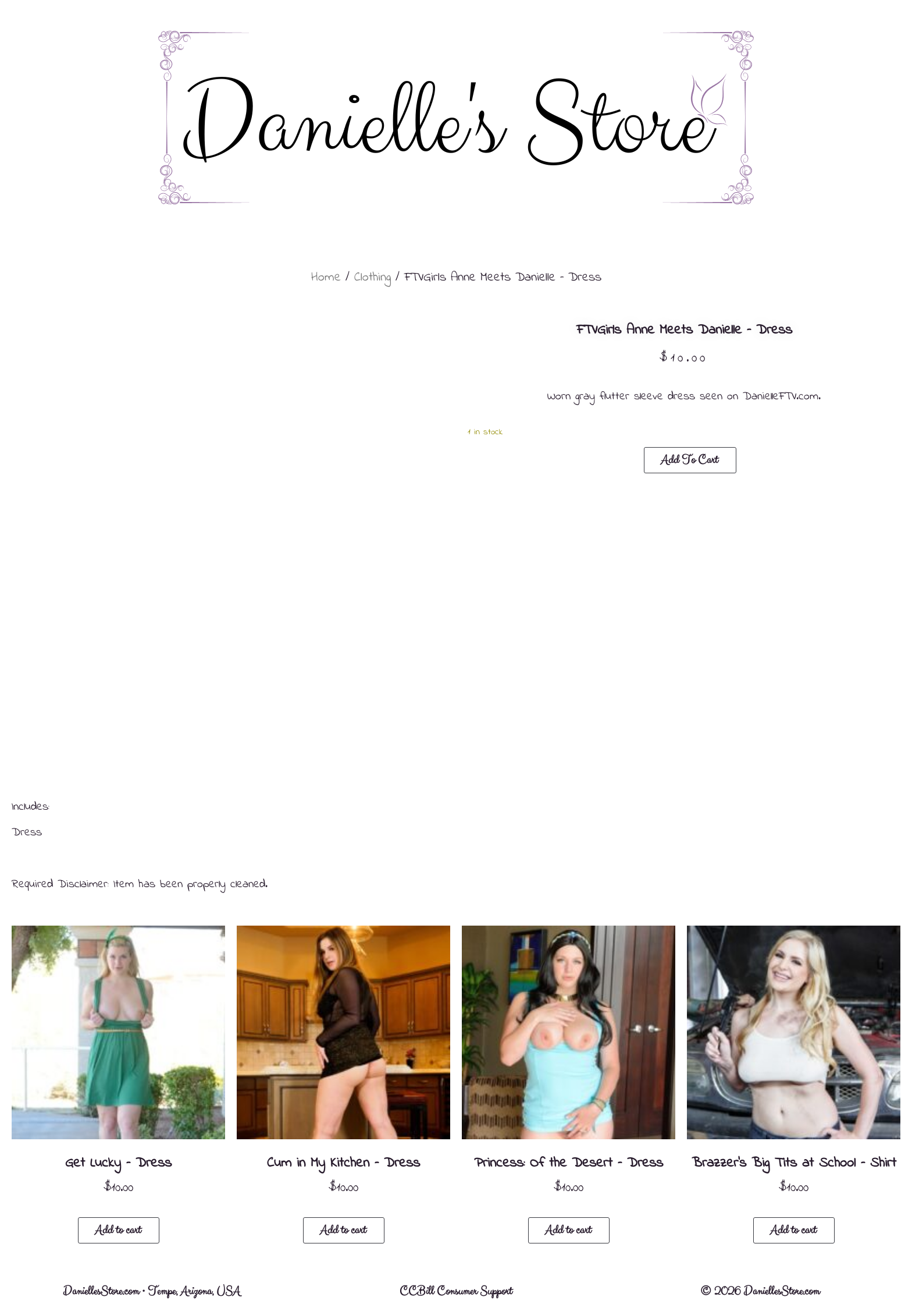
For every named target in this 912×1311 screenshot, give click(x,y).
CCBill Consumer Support (456, 1291)
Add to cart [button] (118, 1230)
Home (326, 277)
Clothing (372, 277)
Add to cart (689, 460)
